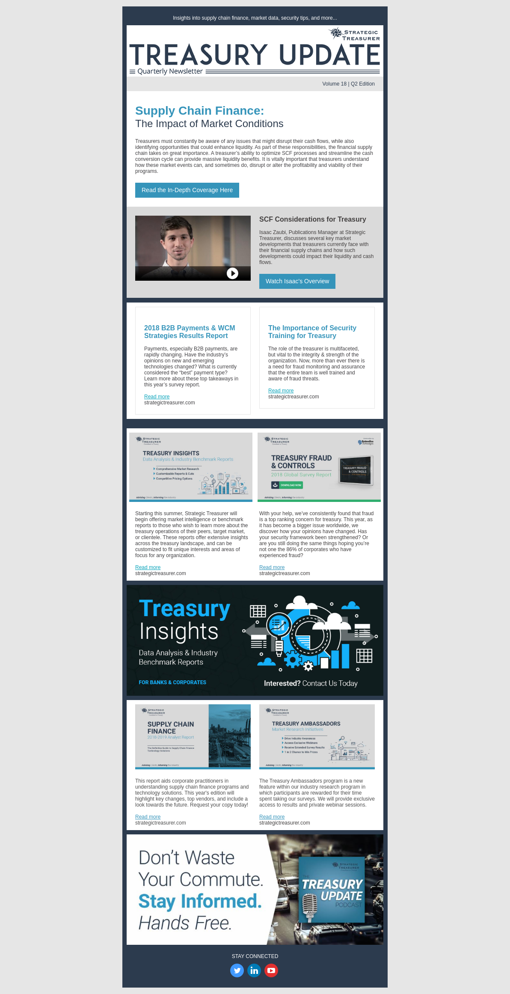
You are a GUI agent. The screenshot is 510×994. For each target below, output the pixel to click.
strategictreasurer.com (169, 403)
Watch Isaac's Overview (297, 281)
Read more (147, 567)
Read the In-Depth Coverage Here (187, 190)
